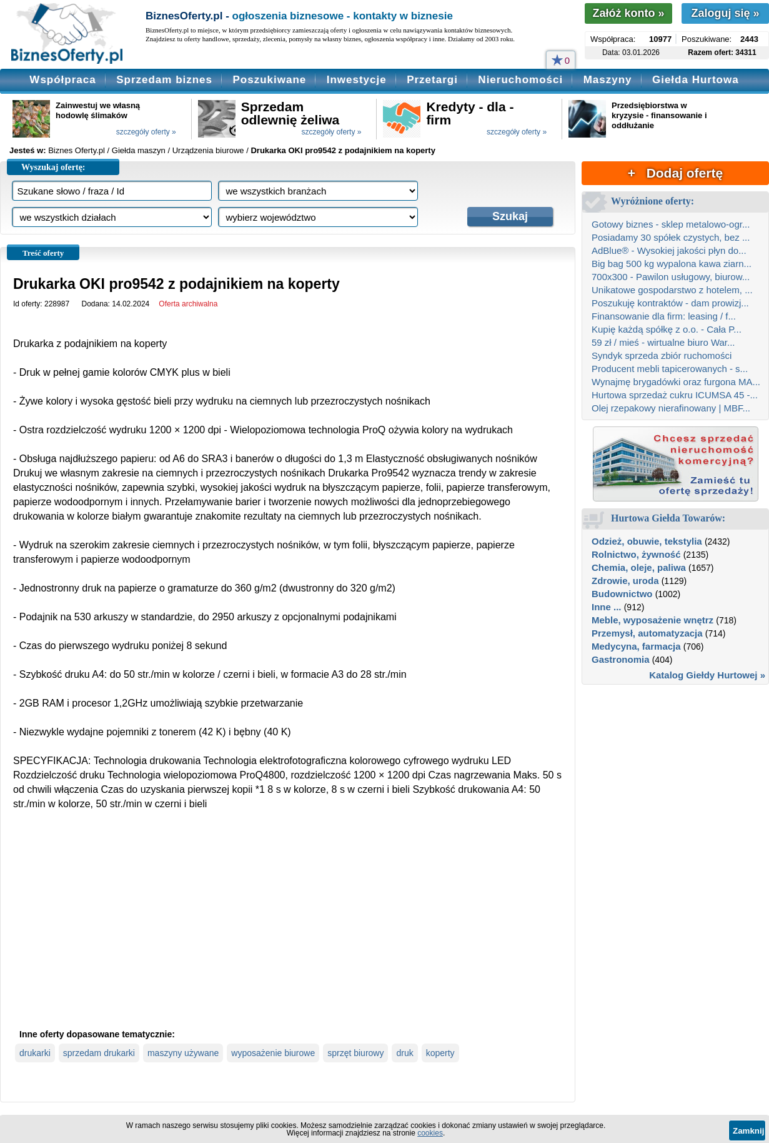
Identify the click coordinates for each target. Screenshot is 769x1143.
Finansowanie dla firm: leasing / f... (664, 316)
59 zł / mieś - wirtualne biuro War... (663, 342)
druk (404, 1053)
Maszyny (607, 80)
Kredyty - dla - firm (469, 113)
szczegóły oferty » (146, 132)
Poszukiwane (269, 80)
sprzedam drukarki (99, 1053)
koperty (440, 1053)
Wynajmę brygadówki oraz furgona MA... (676, 381)
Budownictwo (622, 593)
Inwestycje (357, 80)
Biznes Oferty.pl (76, 150)
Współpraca (62, 80)
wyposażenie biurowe (273, 1053)
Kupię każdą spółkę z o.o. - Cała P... (667, 329)
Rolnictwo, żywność (636, 554)
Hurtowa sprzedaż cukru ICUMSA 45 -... (675, 395)
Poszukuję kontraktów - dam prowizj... (670, 303)
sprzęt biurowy (355, 1053)
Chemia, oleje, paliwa (639, 567)
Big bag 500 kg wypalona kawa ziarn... (672, 263)
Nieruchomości (520, 80)
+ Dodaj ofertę (675, 173)
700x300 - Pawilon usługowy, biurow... (671, 276)
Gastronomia (621, 659)
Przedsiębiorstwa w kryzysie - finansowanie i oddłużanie (659, 115)
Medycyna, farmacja (636, 646)
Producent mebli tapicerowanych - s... (670, 368)
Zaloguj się (725, 13)
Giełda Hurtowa (695, 80)
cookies (430, 1133)
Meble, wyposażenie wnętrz (652, 620)
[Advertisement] (287, 929)
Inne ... (607, 607)
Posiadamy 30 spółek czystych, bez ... (671, 237)
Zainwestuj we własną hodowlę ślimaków (98, 110)
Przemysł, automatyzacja (647, 633)
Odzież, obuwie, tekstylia (647, 541)
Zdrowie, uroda (625, 580)
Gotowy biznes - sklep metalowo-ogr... (671, 224)
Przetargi (432, 80)
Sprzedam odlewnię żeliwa (290, 113)
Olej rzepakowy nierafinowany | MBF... (671, 408)
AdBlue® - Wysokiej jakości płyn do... (669, 250)
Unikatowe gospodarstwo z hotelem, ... (672, 289)
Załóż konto (628, 13)
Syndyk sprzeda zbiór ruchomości (662, 355)
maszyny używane (183, 1053)
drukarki (35, 1053)
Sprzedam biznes (164, 80)
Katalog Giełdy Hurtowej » (707, 675)
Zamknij (748, 1130)
